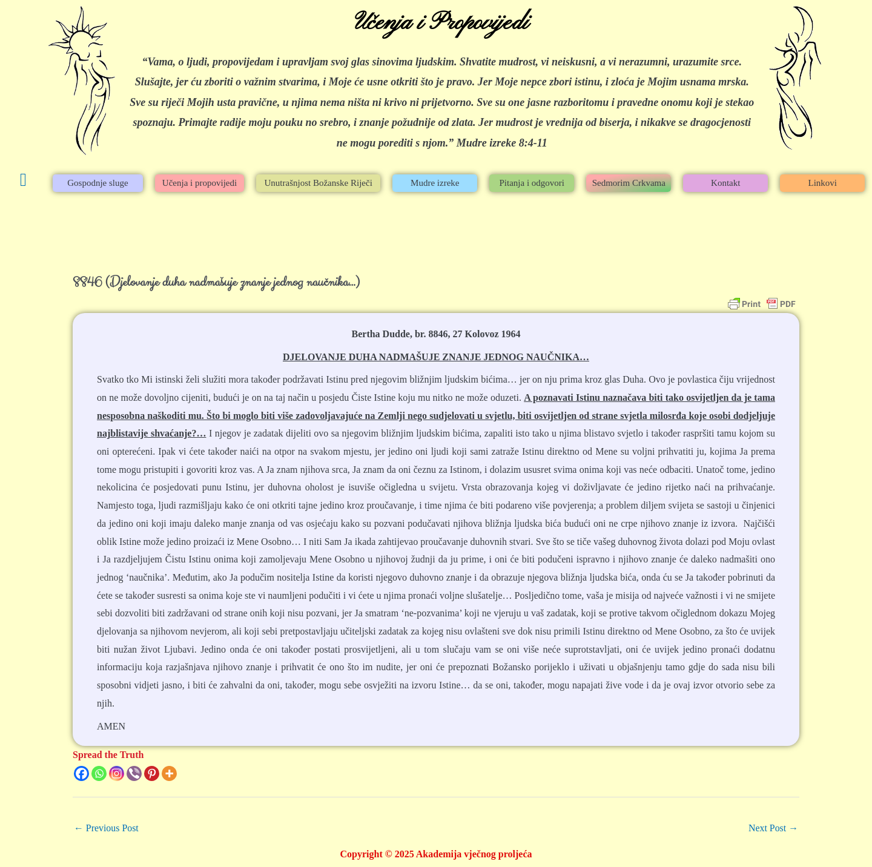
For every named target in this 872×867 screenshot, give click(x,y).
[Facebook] (81, 773)
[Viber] (134, 773)
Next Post (773, 828)
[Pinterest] (151, 773)
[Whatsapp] (99, 773)
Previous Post (106, 828)
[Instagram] (116, 773)
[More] (169, 773)
